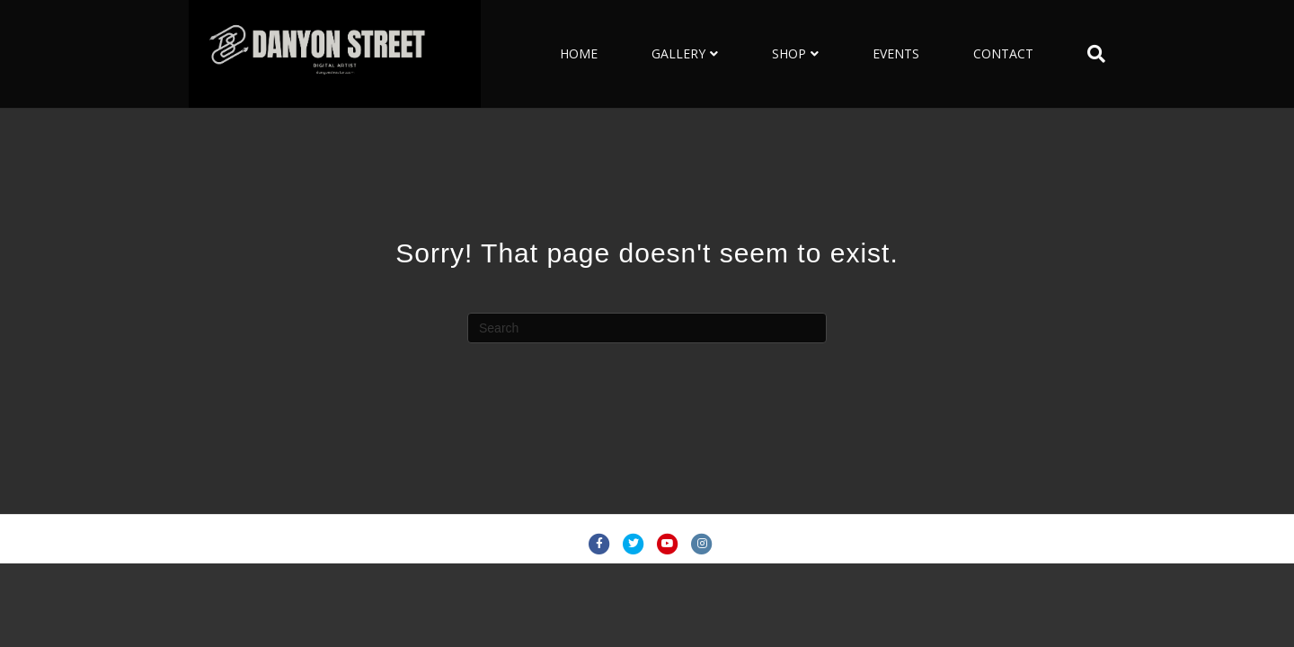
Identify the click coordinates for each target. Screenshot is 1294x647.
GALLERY (678, 53)
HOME (579, 53)
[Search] (1082, 54)
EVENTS (896, 53)
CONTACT (1003, 53)
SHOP (789, 53)
